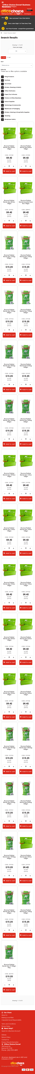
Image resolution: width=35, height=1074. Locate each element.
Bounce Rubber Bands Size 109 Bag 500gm (9, 857)
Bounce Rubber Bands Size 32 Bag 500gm (26, 366)
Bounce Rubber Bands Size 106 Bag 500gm (26, 748)
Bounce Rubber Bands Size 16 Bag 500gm (26, 257)
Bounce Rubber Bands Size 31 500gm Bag (9, 966)
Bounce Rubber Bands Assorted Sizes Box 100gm (26, 202)
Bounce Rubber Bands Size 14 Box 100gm (9, 529)
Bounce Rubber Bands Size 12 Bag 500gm (9, 257)
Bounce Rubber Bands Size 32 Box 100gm (26, 639)
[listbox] (17, 51)
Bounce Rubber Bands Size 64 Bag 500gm (26, 802)
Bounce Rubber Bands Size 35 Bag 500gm (9, 912)
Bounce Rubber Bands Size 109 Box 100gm (9, 475)
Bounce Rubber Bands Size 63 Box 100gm (9, 147)
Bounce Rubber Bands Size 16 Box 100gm (26, 529)
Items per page (17, 47)
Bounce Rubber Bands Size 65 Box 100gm (9, 202)
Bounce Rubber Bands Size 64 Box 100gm (26, 147)
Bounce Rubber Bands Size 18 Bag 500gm (9, 311)
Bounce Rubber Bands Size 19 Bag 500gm (26, 311)
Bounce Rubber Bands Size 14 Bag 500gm (26, 912)
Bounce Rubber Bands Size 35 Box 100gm (26, 857)
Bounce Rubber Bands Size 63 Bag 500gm (9, 802)
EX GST (26, 10)
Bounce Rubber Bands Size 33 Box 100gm (9, 693)
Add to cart (10, 171)
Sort (2, 61)
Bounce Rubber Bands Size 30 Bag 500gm (9, 366)
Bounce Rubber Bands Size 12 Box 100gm (26, 475)
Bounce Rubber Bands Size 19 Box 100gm (26, 584)
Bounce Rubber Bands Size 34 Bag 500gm (26, 420)
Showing (17, 45)
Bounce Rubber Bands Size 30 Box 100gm (9, 639)
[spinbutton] (9, 166)
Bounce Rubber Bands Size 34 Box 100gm (26, 693)
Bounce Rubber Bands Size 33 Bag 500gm (9, 420)
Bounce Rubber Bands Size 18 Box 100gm (9, 584)
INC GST (29, 10)
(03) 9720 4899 (12, 1050)
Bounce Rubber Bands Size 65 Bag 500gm (9, 748)
